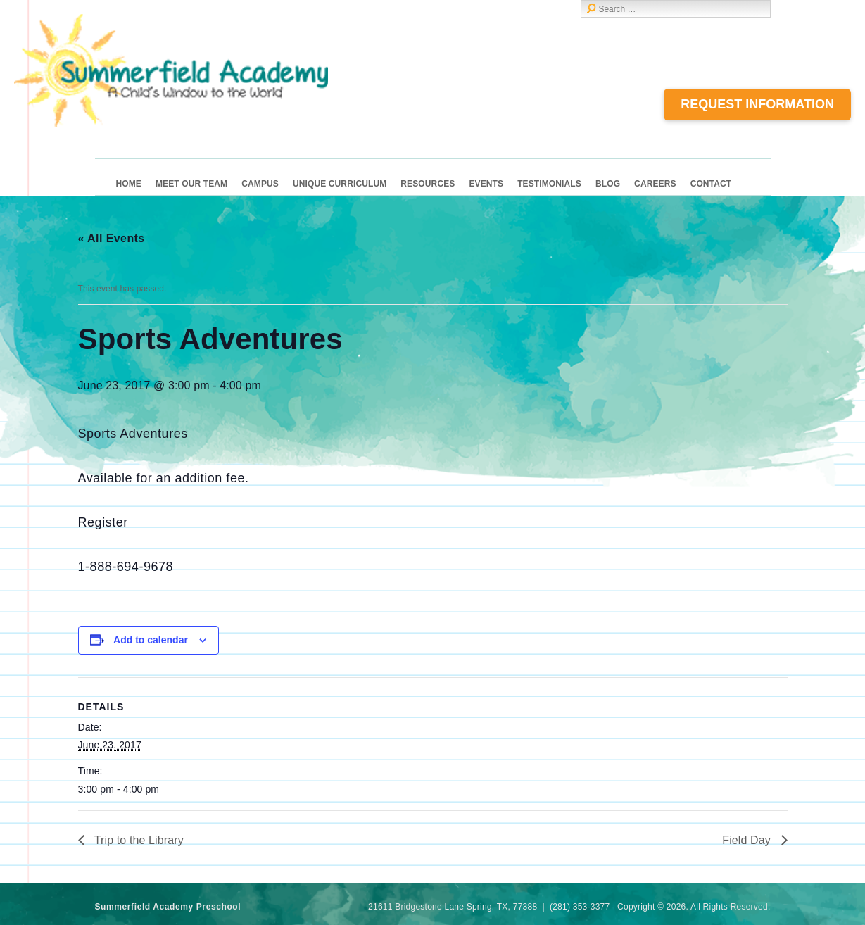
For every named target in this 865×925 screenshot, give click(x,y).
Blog (607, 184)
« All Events (111, 238)
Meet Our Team (191, 184)
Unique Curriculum (339, 184)
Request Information (757, 104)
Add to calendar (150, 640)
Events (486, 184)
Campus (260, 184)
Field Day (748, 840)
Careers (655, 184)
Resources (427, 184)
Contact (711, 184)
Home (128, 184)
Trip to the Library (137, 840)
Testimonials (549, 184)
